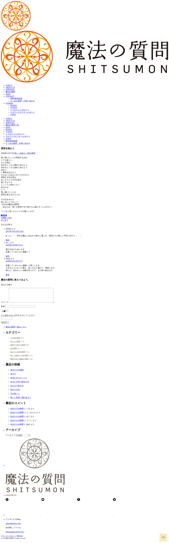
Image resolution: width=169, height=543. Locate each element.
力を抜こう (15, 396)
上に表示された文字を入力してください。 (19, 318)
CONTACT (10, 96)
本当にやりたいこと (18, 381)
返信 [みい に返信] (7, 256)
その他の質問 (15, 341)
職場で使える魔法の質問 (19, 362)
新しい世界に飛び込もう (20, 400)
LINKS (13, 115)
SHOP (8, 94)
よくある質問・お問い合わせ (22, 101)
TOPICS (9, 85)
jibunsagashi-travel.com (15, 535)
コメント (4, 305)
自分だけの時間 (17, 373)
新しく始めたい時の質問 (24, 153)
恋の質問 (13, 351)
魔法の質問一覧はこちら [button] (16, 330)
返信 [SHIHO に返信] (7, 240)
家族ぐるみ (6, 218)
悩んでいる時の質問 (17, 355)
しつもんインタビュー (19, 110)
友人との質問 (15, 344)
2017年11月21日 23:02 (15, 231)
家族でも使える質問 (17, 348)
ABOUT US (10, 87)
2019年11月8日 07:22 (14, 245)
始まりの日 (15, 392)
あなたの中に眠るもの (19, 384)
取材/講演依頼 (16, 98)
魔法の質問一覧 (12, 125)
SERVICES (10, 90)
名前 (3, 309)
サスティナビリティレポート (22, 112)
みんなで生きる (17, 388)
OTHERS (9, 103)
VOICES (13, 108)
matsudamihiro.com (13, 526)
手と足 (4, 220)
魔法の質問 (10, 92)
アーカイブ (10, 438)
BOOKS (13, 105)
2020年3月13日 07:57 (14, 261)
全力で (13, 377)
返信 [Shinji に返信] (7, 275)
